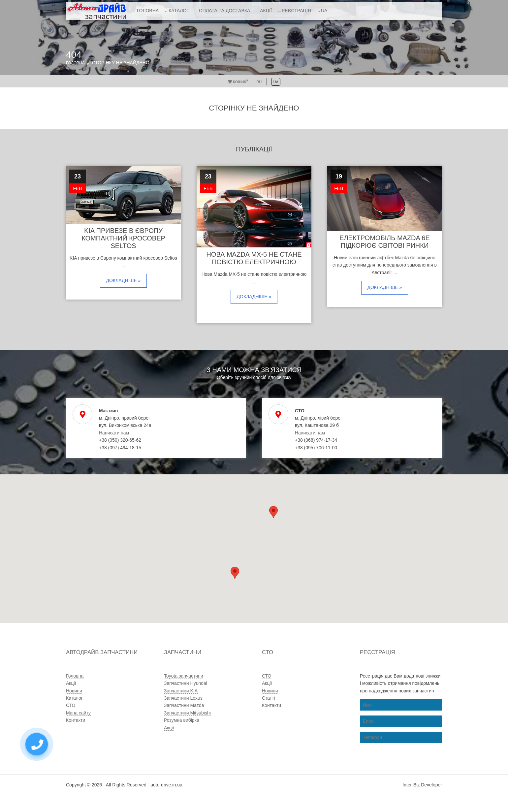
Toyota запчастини (183, 676)
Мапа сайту (78, 713)
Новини (74, 690)
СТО (70, 705)
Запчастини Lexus (183, 698)
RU (259, 82)
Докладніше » (123, 280)
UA (324, 10)
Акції (266, 10)
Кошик (238, 82)
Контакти (75, 720)
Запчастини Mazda (184, 705)
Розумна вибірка (181, 720)
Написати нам (114, 432)
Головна (148, 10)
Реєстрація (296, 10)
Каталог (179, 10)
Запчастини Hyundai (185, 683)
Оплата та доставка (224, 10)
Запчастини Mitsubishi (187, 713)
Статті (268, 698)
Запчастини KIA (181, 690)
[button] (235, 573)
